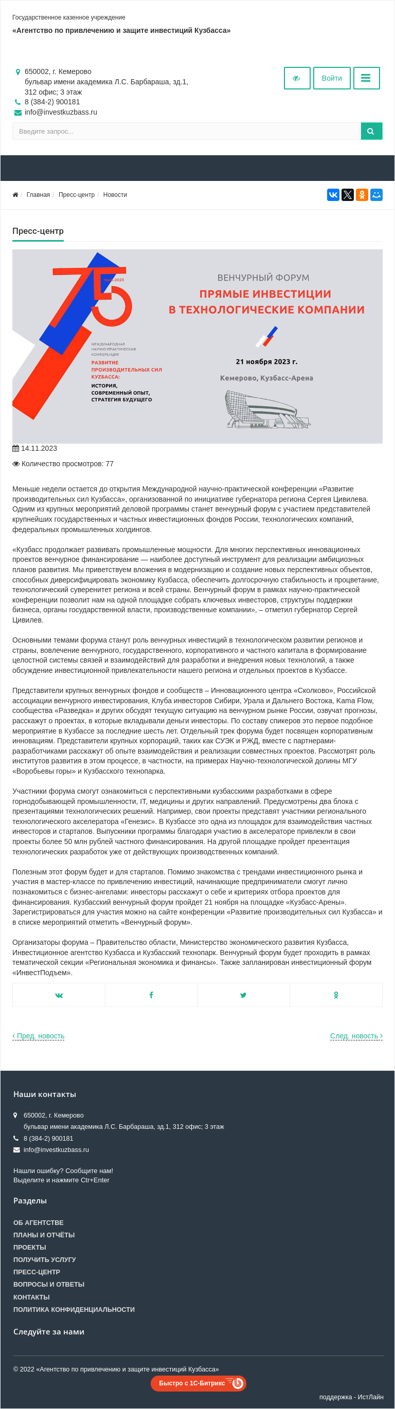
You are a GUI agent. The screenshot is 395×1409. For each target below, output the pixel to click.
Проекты (29, 1247)
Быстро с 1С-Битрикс (192, 1383)
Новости (115, 194)
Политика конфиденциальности (74, 1309)
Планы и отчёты (44, 1235)
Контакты (31, 1297)
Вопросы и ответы (48, 1284)
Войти (332, 78)
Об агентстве (38, 1223)
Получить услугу (44, 1260)
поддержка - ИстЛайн (351, 1397)
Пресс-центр (77, 194)
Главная (38, 194)
